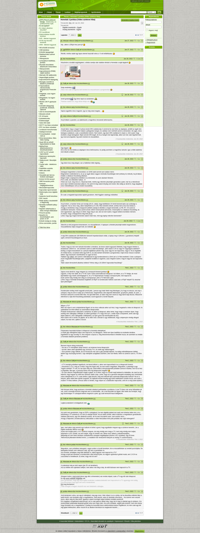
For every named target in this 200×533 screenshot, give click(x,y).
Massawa (66, 302)
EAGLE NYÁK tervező (47, 179)
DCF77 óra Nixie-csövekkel (48, 125)
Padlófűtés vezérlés (46, 168)
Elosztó (126, 521)
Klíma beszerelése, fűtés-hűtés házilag (48, 139)
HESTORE (140, 1)
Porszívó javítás (44, 213)
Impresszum (119, 521)
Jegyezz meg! (153, 30)
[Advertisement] (154, 87)
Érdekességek (44, 121)
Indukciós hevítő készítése (48, 196)
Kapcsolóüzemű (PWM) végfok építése (47, 72)
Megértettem (139, 531)
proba (65, 159)
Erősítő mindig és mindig (47, 221)
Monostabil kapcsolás (46, 188)
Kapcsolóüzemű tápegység (48, 80)
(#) (61, 41)
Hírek (41, 12)
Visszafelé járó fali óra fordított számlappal (46, 176)
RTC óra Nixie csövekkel (47, 127)
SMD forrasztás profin (46, 181)
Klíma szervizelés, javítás (48, 223)
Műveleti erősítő (44, 114)
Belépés (153, 35)
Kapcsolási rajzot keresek (48, 190)
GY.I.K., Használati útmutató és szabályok (99, 521)
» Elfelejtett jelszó (151, 40)
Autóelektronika (44, 118)
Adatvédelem (79, 521)
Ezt (62, 484)
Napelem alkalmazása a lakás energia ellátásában (48, 209)
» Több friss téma (44, 227)
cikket (72, 257)
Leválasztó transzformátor (48, 130)
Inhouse (66, 41)
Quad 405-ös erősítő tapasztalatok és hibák (47, 143)
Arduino (42, 173)
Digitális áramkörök (69, 27)
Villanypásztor (44, 58)
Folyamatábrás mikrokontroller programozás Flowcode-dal (47, 88)
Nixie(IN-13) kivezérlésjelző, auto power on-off (46, 217)
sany (64, 95)
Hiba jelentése (136, 521)
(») (92, 41)
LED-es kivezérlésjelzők (47, 112)
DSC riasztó (43, 198)
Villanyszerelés (44, 69)
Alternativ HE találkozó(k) (48, 75)
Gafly (76, 41)
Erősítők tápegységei (46, 52)
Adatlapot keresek (45, 132)
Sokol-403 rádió (44, 123)
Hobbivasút (134, 1)
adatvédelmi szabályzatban (116, 531)
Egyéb (79, 27)
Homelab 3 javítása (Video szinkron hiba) (78, 20)
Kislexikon (147, 1)
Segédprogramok (81, 12)
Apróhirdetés (96, 12)
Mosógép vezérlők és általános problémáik (46, 83)
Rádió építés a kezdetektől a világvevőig (48, 201)
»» (81, 513)
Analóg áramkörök (68, 29)
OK (159, 12)
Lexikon (67, 12)
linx (70, 23)
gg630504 (66, 50)
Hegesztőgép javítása (46, 77)
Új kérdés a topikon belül (130, 20)
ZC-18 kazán (43, 116)
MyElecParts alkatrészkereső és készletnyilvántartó (46, 148)
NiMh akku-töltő (44, 171)
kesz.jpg (73, 78)
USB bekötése (44, 50)
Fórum (58, 12)
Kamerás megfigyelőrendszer (46, 184)
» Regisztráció (150, 42)
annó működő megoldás (74, 478)
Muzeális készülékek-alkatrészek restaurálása (48, 65)
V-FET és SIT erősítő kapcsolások (46, 153)
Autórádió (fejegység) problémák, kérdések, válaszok (47, 107)
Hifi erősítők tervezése (47, 48)
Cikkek (49, 12)
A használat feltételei (66, 521)
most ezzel (76, 476)
